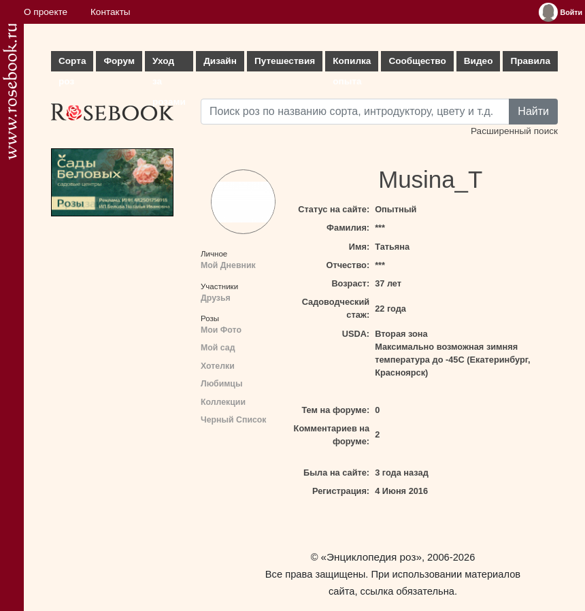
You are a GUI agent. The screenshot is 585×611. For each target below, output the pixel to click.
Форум (118, 61)
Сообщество (417, 61)
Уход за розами (169, 63)
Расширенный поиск (514, 131)
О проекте (45, 12)
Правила (530, 61)
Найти (533, 111)
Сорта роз (72, 63)
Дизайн (220, 61)
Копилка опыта (352, 63)
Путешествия (284, 61)
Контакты (110, 12)
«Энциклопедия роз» (371, 557)
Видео (478, 61)
